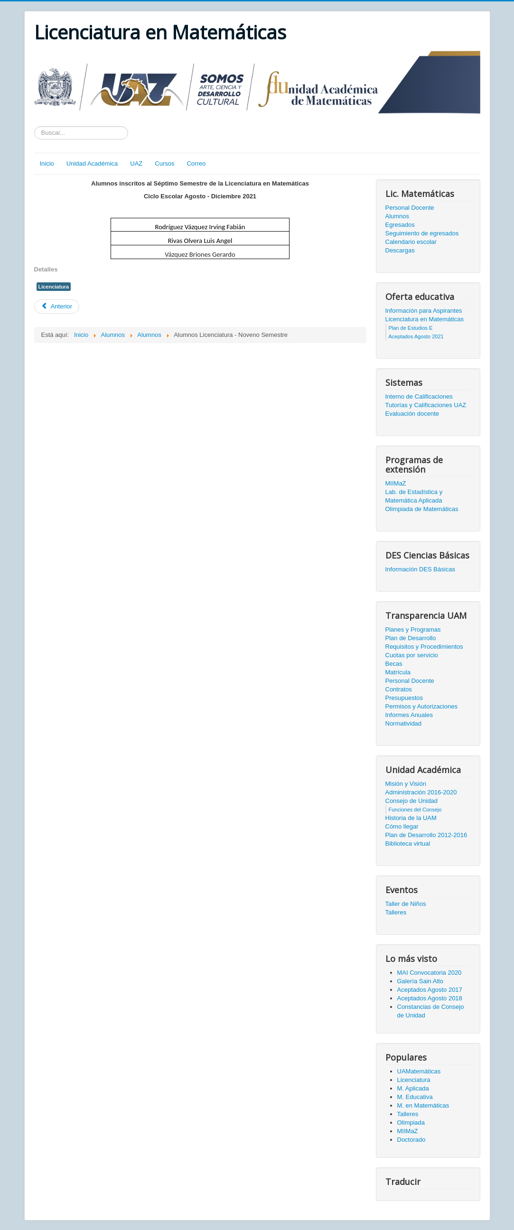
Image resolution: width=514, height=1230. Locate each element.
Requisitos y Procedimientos (424, 646)
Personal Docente (409, 207)
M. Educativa (415, 1096)
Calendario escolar (411, 241)
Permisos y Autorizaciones (421, 706)
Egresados (400, 224)
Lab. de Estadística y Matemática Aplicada (414, 496)
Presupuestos (404, 697)
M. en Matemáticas (423, 1105)
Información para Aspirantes (423, 310)
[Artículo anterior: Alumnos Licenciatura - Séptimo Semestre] (57, 306)
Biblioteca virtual (407, 843)
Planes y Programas (413, 629)
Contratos (398, 689)
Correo (196, 163)
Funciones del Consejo (415, 809)
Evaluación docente (412, 413)
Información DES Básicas (420, 569)
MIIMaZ (395, 483)
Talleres (396, 912)
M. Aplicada (413, 1088)
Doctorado (411, 1139)
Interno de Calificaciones (419, 396)
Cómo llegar (402, 826)
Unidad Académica (92, 163)
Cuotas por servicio (411, 655)
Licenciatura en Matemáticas (424, 319)
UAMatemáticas (419, 1071)
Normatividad (403, 723)
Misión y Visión (405, 783)
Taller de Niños (405, 903)
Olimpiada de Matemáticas (421, 508)
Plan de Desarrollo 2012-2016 (426, 835)
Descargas (400, 250)
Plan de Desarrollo (410, 638)
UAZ (136, 163)
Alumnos (397, 216)
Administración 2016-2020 (421, 792)
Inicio (47, 163)
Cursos (164, 163)
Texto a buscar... (34, 126)
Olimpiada (411, 1122)
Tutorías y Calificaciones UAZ (426, 405)
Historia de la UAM (411, 817)
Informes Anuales (409, 714)
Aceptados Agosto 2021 (416, 336)
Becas (393, 663)
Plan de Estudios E (411, 328)
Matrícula (398, 672)
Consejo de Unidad (411, 800)
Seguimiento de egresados (422, 233)
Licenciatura (53, 286)
